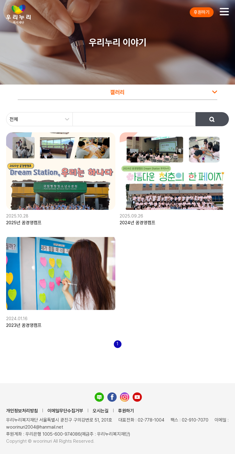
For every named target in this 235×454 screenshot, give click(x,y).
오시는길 (101, 411)
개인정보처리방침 (22, 411)
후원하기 (202, 12)
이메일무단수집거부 (65, 411)
